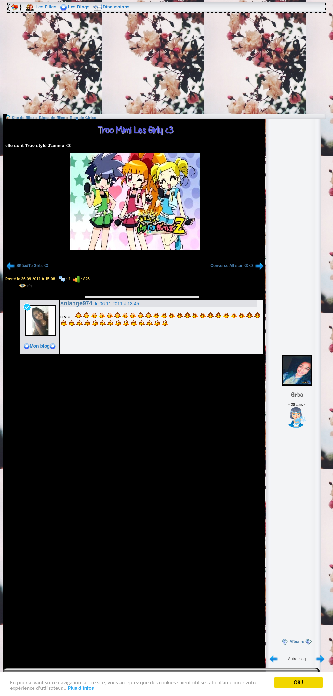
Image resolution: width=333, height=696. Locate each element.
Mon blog (40, 346)
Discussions (116, 6)
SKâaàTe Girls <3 (32, 265)
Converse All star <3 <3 (231, 265)
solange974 (76, 303)
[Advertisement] (166, 68)
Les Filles (45, 6)
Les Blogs (79, 6)
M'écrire (297, 641)
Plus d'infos (81, 689)
